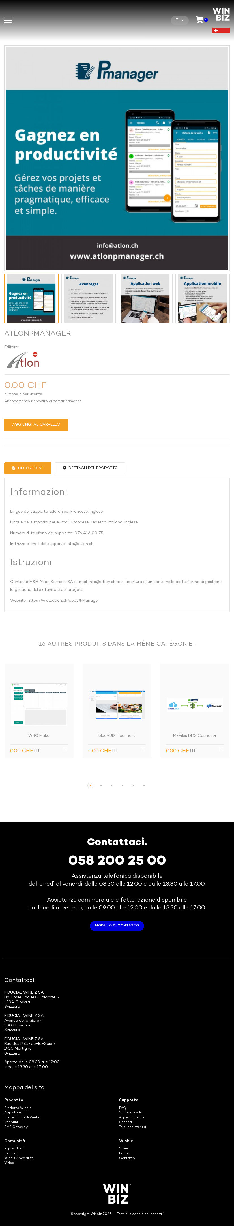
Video (9, 1163)
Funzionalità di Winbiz (22, 1117)
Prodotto (13, 1100)
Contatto (127, 1158)
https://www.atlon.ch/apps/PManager (63, 601)
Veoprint (11, 1122)
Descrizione (30, 468)
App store (12, 1113)
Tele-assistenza (132, 1127)
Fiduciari (11, 1153)
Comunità (14, 1141)
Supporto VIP (130, 1113)
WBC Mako (39, 736)
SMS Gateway (16, 1127)
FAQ (122, 1108)
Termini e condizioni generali (140, 1214)
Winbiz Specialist (18, 1158)
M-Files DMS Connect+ (195, 736)
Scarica (125, 1122)
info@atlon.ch (80, 544)
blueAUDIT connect (116, 736)
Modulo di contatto (117, 926)
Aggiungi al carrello (36, 425)
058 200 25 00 (117, 861)
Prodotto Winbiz (17, 1108)
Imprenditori (14, 1149)
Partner (125, 1153)
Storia (124, 1149)
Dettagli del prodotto (90, 468)
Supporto (128, 1100)
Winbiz (126, 1141)
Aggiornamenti (131, 1117)
